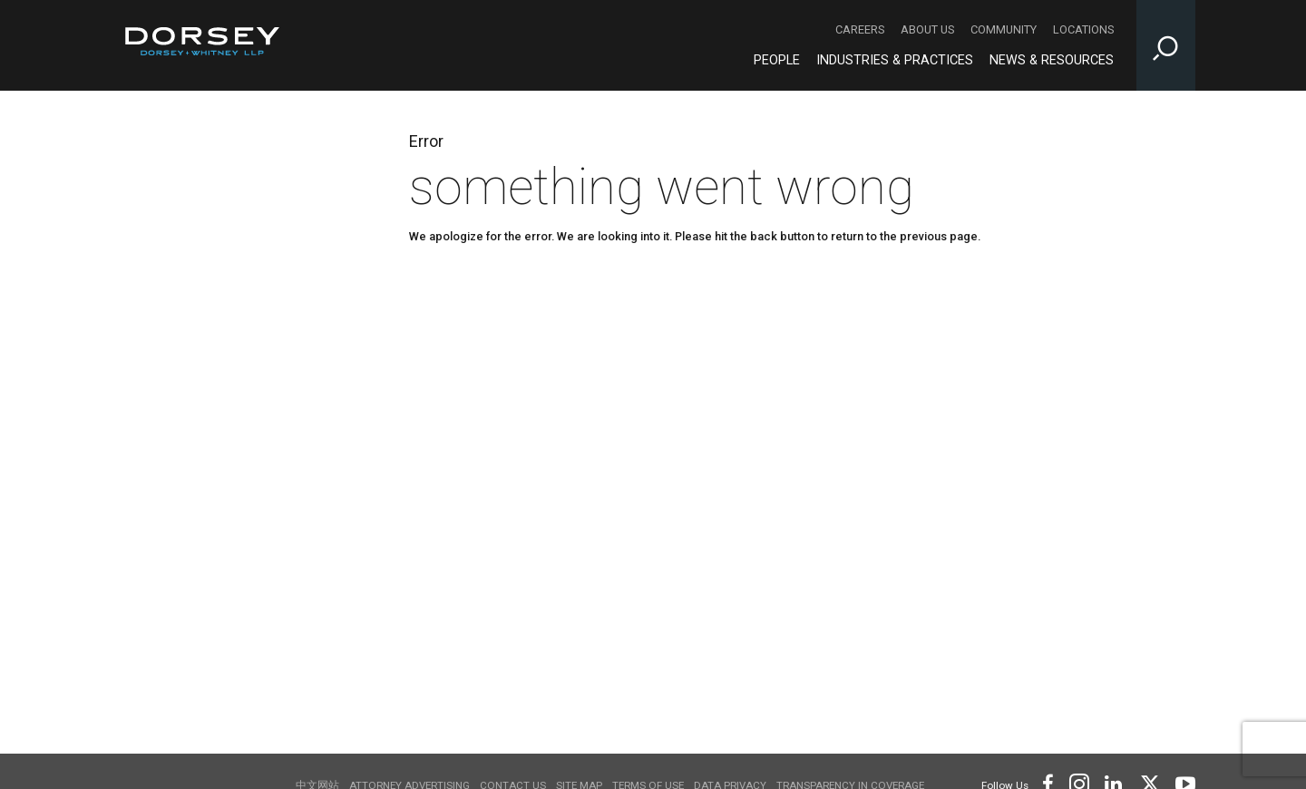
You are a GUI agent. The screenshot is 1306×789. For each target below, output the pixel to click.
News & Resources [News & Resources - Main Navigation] (1051, 60)
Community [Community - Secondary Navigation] (1003, 29)
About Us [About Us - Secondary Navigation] (927, 29)
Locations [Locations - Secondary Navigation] (1083, 29)
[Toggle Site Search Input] (1165, 45)
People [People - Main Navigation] (777, 60)
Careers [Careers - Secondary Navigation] (859, 29)
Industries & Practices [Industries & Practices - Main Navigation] (894, 60)
